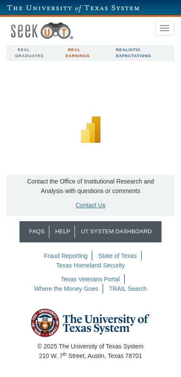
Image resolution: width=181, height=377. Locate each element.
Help (62, 231)
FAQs (36, 231)
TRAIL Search (128, 288)
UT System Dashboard (116, 231)
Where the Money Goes (66, 288)
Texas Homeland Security (90, 265)
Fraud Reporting (65, 255)
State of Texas (117, 255)
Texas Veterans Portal (90, 279)
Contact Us (90, 205)
